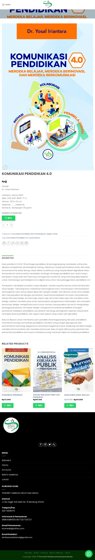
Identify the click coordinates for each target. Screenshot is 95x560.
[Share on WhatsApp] (4, 243)
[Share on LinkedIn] (26, 243)
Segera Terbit (47, 13)
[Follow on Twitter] (50, 445)
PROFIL (5, 465)
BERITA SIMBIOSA (10, 474)
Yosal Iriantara (34, 238)
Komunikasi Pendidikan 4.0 (17, 238)
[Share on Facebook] (9, 243)
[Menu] (6, 5)
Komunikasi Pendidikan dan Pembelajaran (29, 234)
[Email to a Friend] (17, 243)
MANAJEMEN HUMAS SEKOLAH (76, 395)
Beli (10, 218)
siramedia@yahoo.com (13, 528)
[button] (89, 554)
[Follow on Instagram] (45, 445)
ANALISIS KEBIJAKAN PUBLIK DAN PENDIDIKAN (46, 396)
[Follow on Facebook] (41, 445)
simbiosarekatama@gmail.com (17, 537)
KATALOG (6, 469)
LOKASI (5, 479)
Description (8, 258)
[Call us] (54, 445)
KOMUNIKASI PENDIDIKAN (12, 395)
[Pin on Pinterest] (22, 243)
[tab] (8, 258)
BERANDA (6, 460)
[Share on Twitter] (13, 243)
